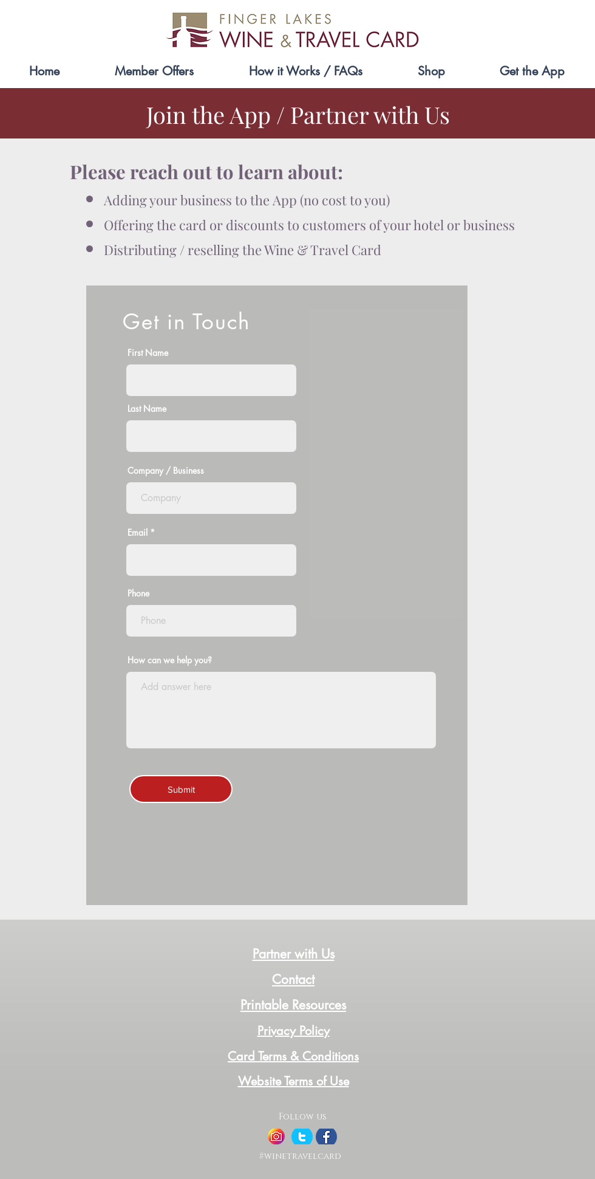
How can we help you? (169, 660)
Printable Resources (293, 1005)
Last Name (146, 409)
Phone (138, 593)
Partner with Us (294, 954)
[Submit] (181, 789)
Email (137, 532)
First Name (147, 353)
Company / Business (165, 470)
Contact (293, 979)
